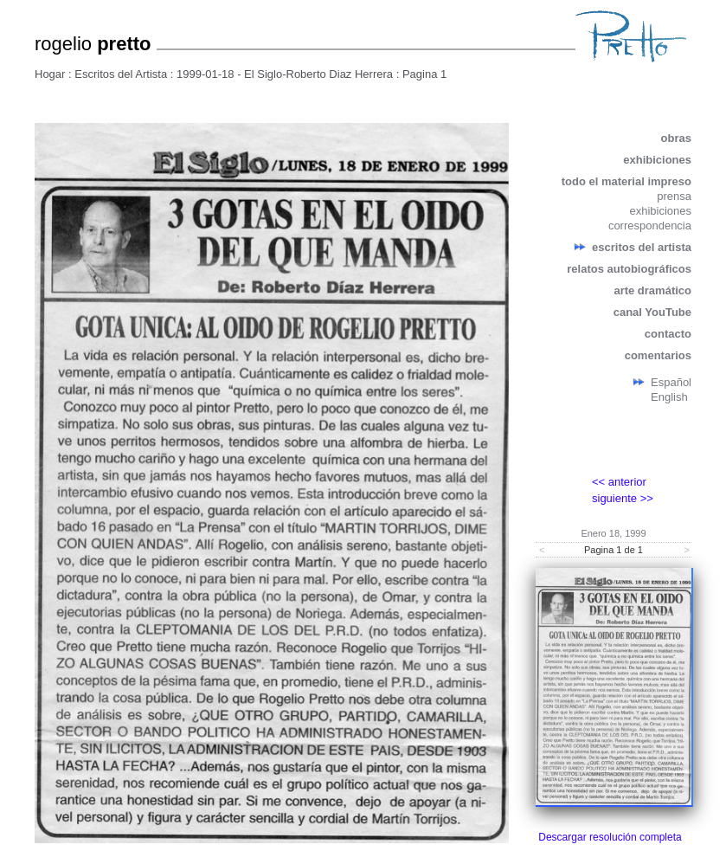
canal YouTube (652, 312)
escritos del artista (641, 247)
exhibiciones (657, 159)
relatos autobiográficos (629, 268)
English (669, 396)
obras (676, 138)
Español (671, 382)
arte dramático (652, 290)
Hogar (50, 74)
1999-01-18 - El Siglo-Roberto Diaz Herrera (285, 74)
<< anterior (619, 481)
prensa (674, 196)
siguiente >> (622, 498)
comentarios (658, 355)
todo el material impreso (626, 181)
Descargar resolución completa (609, 837)
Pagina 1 (424, 74)
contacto (668, 333)
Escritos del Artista (120, 74)
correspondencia (649, 225)
